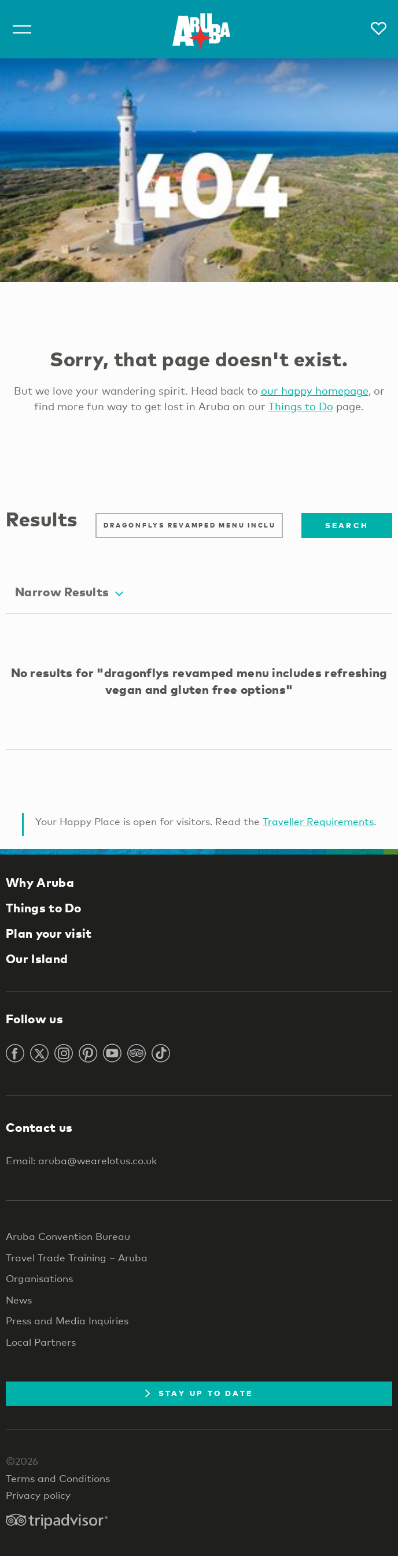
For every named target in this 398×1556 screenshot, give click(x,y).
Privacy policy (38, 1495)
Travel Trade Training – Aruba (77, 1258)
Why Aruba (40, 882)
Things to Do (300, 406)
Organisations (39, 1278)
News (19, 1300)
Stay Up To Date (199, 1393)
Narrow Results (69, 591)
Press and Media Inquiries (67, 1320)
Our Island (37, 958)
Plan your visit (49, 933)
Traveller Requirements (318, 821)
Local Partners (41, 1342)
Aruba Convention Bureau (68, 1236)
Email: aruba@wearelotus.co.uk (81, 1160)
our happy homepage (314, 390)
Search (347, 525)
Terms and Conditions (58, 1478)
